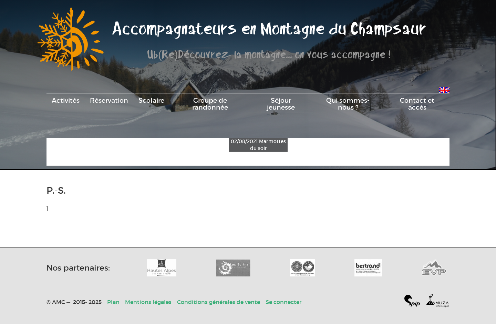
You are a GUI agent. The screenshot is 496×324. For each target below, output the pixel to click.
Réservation (109, 100)
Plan (113, 301)
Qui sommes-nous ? (348, 103)
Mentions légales (148, 301)
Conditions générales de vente (218, 301)
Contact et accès (417, 103)
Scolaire (151, 100)
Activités (66, 100)
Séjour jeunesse (281, 103)
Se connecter (283, 301)
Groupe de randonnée (210, 103)
